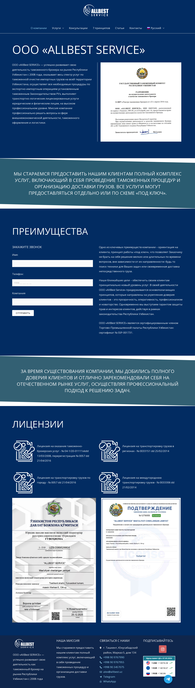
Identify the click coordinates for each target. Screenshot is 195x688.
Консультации (78, 28)
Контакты (135, 28)
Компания (52, 299)
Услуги (56, 28)
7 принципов (101, 28)
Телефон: (52, 280)
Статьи (119, 28)
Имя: (52, 261)
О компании (39, 28)
